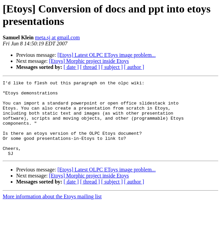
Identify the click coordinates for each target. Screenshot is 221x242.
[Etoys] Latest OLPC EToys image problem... (107, 55)
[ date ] (71, 67)
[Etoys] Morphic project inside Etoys (89, 61)
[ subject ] (112, 67)
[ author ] (134, 67)
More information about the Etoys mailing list (52, 211)
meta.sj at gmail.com (57, 37)
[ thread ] (90, 67)
